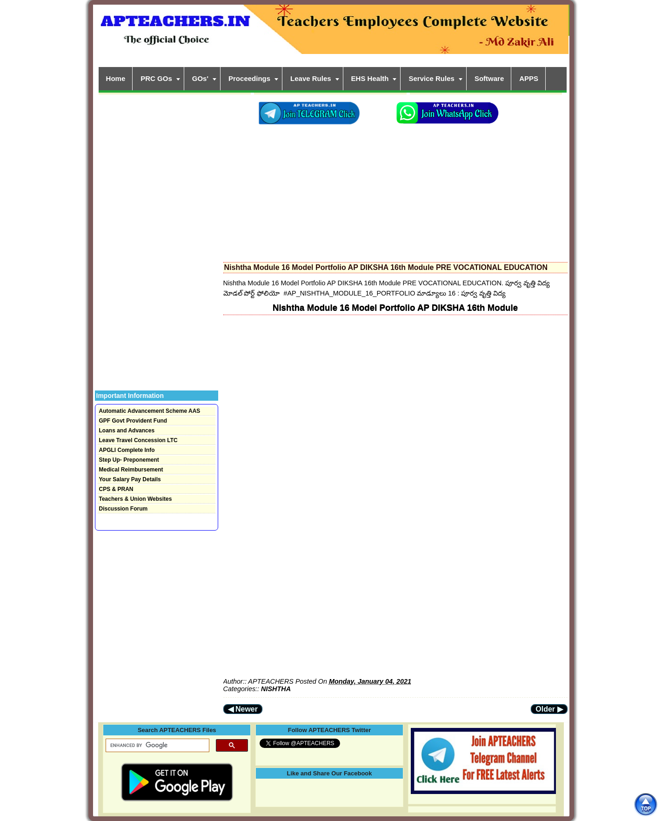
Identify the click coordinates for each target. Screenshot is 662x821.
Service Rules (431, 78)
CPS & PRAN (116, 489)
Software (489, 78)
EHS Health (370, 78)
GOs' (200, 78)
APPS (528, 78)
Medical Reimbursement (131, 469)
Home (116, 78)
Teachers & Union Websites (135, 499)
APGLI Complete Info (127, 450)
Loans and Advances (127, 430)
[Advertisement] (395, 191)
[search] (156, 745)
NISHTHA (276, 689)
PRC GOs (156, 78)
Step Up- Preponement (129, 460)
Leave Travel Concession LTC (138, 440)
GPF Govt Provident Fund (133, 420)
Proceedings (249, 78)
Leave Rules (310, 78)
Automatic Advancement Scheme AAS (150, 411)
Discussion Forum (123, 508)
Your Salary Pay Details (130, 479)
